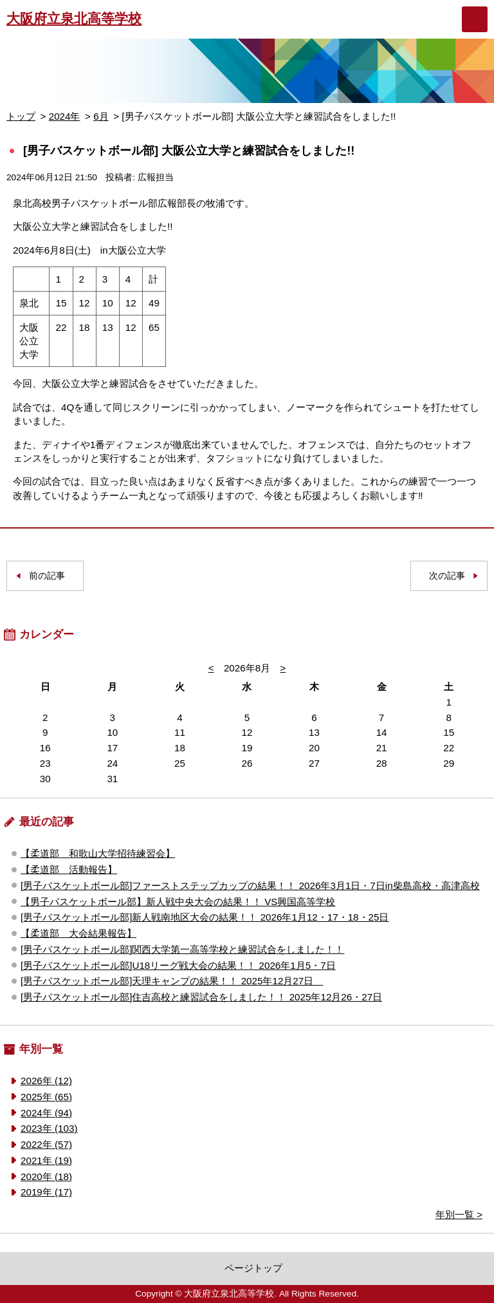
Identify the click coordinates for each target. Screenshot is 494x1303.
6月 (100, 116)
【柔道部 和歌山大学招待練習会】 (98, 853)
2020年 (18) (46, 1176)
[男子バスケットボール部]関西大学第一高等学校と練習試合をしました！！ (182, 949)
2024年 (64, 116)
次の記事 (447, 576)
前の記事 (47, 576)
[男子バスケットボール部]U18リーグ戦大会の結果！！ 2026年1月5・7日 (178, 965)
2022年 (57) (46, 1144)
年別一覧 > (458, 1214)
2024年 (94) (46, 1112)
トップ (20, 116)
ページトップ (253, 1267)
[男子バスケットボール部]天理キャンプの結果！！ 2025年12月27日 (172, 980)
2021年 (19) (46, 1160)
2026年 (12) (46, 1080)
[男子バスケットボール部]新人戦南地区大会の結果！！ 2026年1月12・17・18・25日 (205, 917)
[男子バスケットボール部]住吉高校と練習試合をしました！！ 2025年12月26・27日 (201, 996)
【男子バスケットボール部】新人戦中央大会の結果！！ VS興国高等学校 (178, 901)
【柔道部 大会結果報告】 (78, 933)
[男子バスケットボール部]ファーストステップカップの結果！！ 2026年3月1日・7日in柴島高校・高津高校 (250, 885)
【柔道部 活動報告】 (69, 869)
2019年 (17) (46, 1191)
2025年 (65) (46, 1096)
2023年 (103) (49, 1128)
